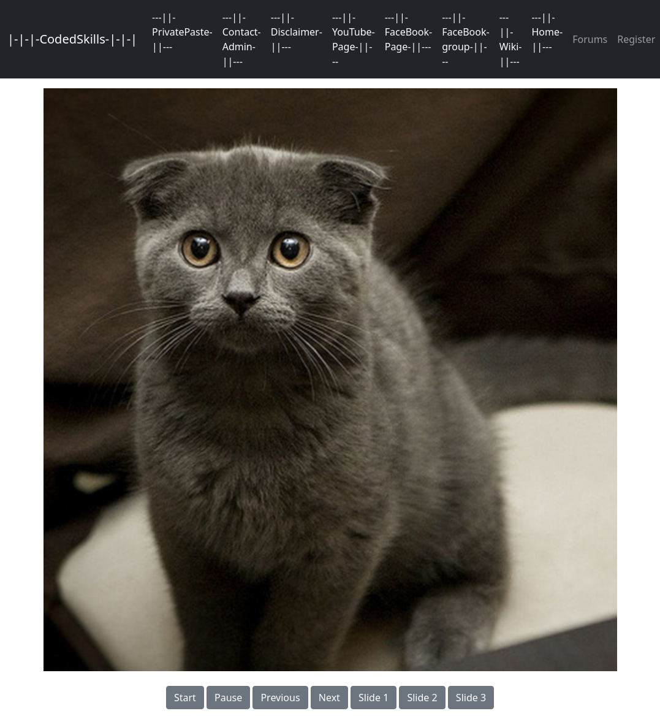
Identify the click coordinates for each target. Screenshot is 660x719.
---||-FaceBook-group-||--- (465, 39)
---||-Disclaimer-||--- (296, 31)
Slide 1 (373, 697)
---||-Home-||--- (547, 31)
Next (329, 697)
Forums (589, 39)
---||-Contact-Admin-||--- (241, 39)
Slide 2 (422, 697)
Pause (228, 697)
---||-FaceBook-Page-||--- (408, 31)
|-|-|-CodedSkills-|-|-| (72, 39)
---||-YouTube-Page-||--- (353, 39)
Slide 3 (471, 697)
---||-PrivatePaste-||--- (182, 31)
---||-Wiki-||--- (510, 39)
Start (185, 697)
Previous (280, 697)
